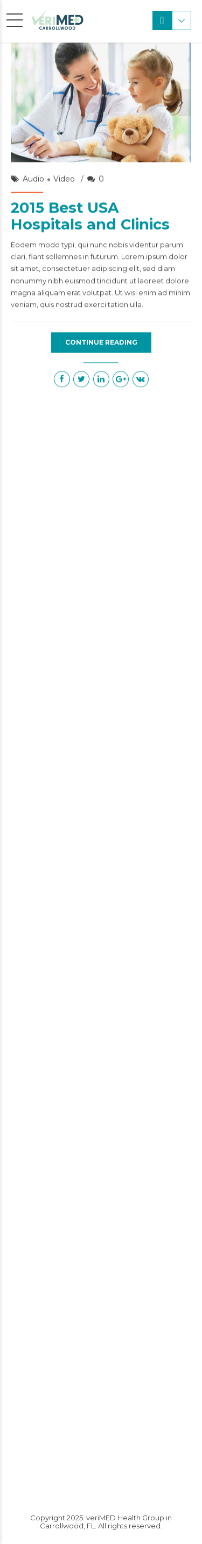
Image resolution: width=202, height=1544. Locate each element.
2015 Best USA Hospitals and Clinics (90, 216)
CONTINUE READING (101, 343)
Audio (33, 179)
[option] (101, 103)
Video (64, 179)
